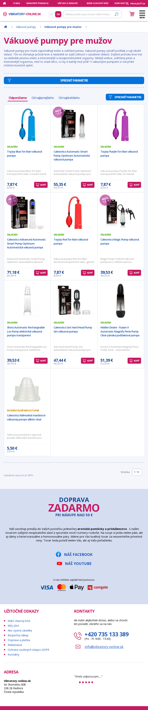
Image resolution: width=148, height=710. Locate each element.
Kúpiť (43, 184)
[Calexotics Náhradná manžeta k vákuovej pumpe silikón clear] (27, 388)
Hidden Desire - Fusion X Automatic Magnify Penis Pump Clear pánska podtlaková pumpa (119, 331)
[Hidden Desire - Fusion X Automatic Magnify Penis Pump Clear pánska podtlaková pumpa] (120, 300)
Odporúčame (18, 98)
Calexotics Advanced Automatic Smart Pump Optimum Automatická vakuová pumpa (26, 243)
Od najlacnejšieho (43, 98)
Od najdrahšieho (69, 98)
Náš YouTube (78, 563)
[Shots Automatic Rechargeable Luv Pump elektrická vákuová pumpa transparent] (27, 300)
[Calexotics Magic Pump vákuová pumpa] (120, 212)
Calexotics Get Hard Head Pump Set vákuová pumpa (73, 329)
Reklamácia (15, 645)
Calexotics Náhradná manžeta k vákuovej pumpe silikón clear (26, 417)
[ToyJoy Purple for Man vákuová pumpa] (120, 124)
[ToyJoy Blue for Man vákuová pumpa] (27, 124)
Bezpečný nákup (18, 635)
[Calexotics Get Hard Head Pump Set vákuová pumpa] (74, 300)
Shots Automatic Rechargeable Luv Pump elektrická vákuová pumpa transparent (26, 331)
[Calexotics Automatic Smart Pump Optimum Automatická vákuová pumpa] (74, 124)
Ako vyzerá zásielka (20, 630)
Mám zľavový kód (97, 3)
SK (58, 14)
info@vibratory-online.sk (104, 646)
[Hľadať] (92, 14)
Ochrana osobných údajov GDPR (28, 650)
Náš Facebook (78, 554)
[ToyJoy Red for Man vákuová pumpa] (74, 212)
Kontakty (121, 3)
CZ (51, 14)
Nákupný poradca (37, 3)
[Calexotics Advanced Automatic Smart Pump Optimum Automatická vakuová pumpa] (27, 212)
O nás (16, 3)
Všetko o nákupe (68, 3)
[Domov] (6, 3)
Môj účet (13, 625)
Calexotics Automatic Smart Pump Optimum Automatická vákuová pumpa (72, 155)
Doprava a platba (19, 640)
